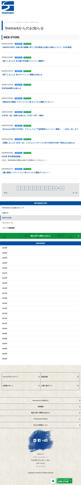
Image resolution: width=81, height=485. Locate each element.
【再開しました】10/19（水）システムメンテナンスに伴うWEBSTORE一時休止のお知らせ (38, 143)
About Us (40, 454)
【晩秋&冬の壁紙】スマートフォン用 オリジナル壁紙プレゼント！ (28, 102)
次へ (75, 193)
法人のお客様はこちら (56, 425)
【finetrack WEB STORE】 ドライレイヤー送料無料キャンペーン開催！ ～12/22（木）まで (40, 129)
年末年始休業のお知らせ (11, 88)
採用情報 (59, 406)
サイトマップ (40, 466)
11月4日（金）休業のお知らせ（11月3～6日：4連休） (23, 115)
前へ (6, 193)
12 (62, 188)
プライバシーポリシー (40, 457)
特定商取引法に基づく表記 (40, 460)
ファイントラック (10, 22)
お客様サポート (21, 386)
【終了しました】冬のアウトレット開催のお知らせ (22, 75)
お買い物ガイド (60, 386)
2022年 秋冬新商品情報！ (12, 156)
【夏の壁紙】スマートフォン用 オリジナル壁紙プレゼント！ (26, 172)
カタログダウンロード (21, 377)
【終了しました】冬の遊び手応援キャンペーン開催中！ (24, 61)
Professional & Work (57, 419)
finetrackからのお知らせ (23, 22)
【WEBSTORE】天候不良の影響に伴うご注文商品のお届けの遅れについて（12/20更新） (37, 47)
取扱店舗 (60, 377)
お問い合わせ (40, 463)
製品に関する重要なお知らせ (55, 236)
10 (55, 188)
